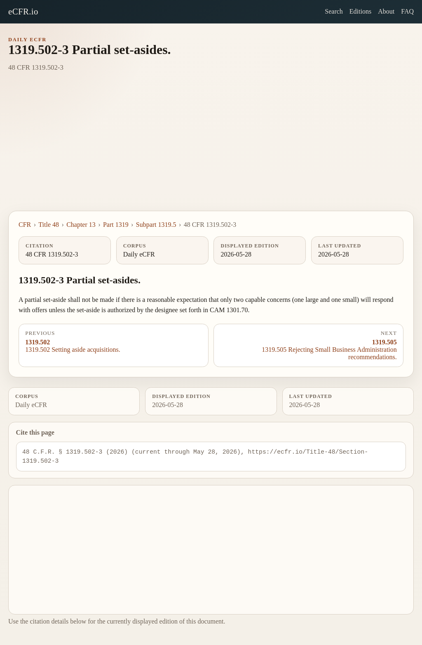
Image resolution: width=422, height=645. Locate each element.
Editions (360, 11)
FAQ (407, 11)
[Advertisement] (211, 149)
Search (334, 11)
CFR (25, 224)
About (386, 11)
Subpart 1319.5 (156, 224)
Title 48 (48, 224)
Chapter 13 (81, 224)
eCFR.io (23, 11)
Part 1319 (116, 224)
